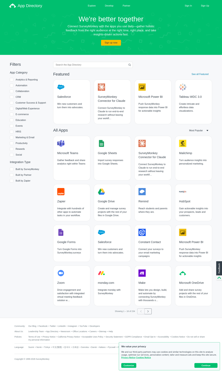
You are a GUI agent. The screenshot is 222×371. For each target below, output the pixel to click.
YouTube (83, 326)
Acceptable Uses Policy (92, 337)
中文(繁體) (57, 347)
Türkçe (47, 347)
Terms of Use (34, 337)
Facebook (43, 326)
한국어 (67, 347)
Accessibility (163, 337)
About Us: (18, 331)
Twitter (53, 326)
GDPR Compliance (133, 337)
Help (111, 331)
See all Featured (200, 74)
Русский (111, 347)
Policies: (18, 337)
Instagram (72, 326)
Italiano (102, 347)
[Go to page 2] (148, 311)
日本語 (76, 347)
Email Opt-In (150, 337)
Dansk (94, 347)
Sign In (188, 5)
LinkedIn (62, 326)
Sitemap (102, 331)
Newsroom (65, 331)
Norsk (39, 347)
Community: (19, 326)
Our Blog (32, 326)
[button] (219, 271)
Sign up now (111, 42)
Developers (95, 326)
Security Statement (114, 337)
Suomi (31, 347)
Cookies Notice (143, 357)
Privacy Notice (128, 357)
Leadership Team (36, 331)
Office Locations (80, 331)
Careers (93, 331)
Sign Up (205, 5)
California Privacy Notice (69, 337)
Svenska (85, 347)
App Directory (52, 331)
